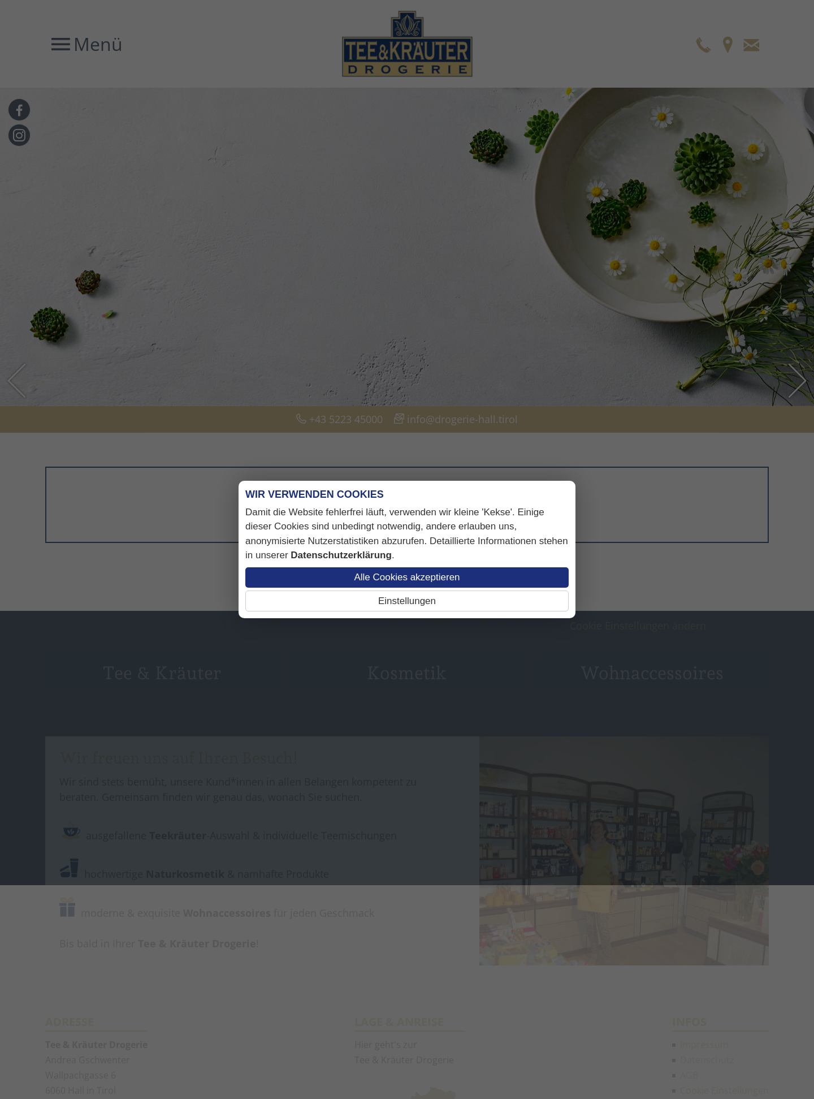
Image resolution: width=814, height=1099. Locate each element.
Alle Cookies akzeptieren (407, 577)
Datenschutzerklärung (341, 555)
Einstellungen (407, 601)
